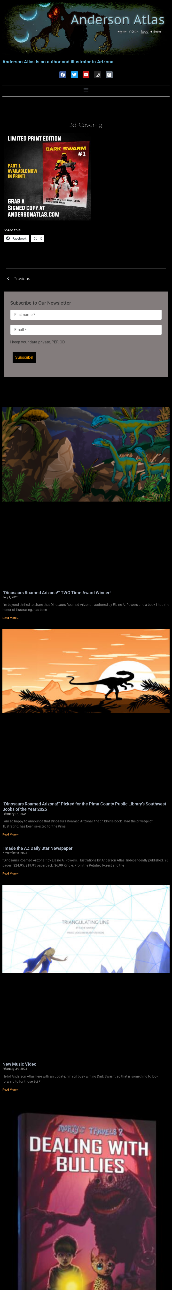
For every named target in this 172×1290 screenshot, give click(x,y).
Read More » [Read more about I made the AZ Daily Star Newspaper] (10, 873)
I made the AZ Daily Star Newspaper (37, 848)
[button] (86, 90)
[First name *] (86, 315)
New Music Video (19, 1064)
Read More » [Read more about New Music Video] (10, 1089)
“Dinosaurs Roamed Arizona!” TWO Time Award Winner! (56, 592)
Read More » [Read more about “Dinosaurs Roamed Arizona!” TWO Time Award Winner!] (10, 618)
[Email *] (86, 330)
